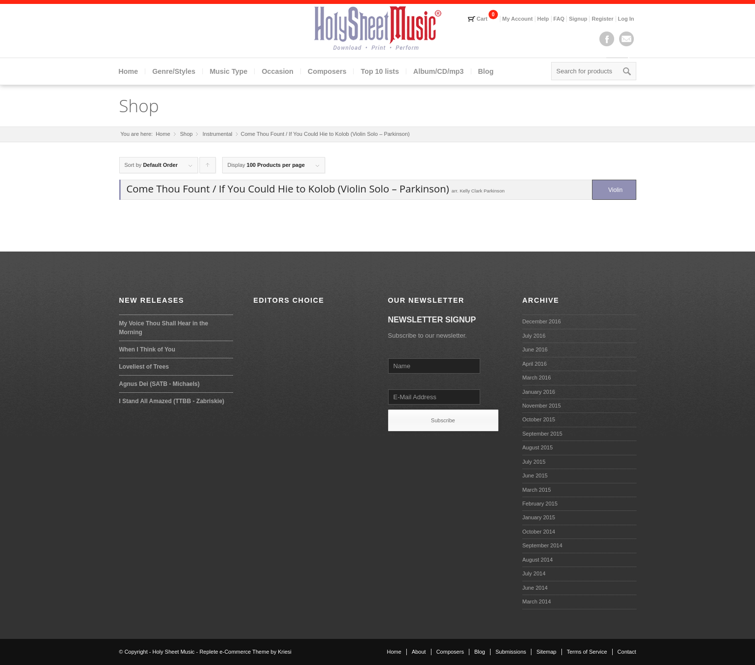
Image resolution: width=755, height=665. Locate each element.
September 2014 (542, 545)
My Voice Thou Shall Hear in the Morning (163, 328)
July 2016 (534, 336)
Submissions (510, 652)
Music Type (229, 71)
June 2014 (535, 588)
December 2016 (542, 321)
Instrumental (217, 134)
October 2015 (539, 419)
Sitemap (546, 652)
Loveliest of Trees (144, 366)
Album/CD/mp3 (438, 71)
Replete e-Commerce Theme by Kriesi (245, 652)
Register (602, 19)
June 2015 (535, 475)
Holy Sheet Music (174, 652)
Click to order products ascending (208, 167)
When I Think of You (147, 349)
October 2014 (539, 532)
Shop (139, 105)
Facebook (607, 39)
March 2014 (537, 601)
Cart (482, 19)
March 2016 (537, 377)
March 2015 (537, 490)
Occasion (277, 71)
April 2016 (535, 364)
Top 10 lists (380, 71)
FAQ (559, 19)
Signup (578, 19)
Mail (626, 39)
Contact (627, 652)
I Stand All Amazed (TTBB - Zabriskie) (172, 401)
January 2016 (539, 392)
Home (128, 71)
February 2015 (540, 504)
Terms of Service (587, 652)
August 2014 (538, 560)
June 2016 (535, 349)
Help (543, 19)
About (419, 652)
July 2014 (534, 573)
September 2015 (542, 434)
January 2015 (539, 517)
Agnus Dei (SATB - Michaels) (159, 383)
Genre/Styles (173, 71)
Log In (626, 19)
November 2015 (542, 406)
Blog (486, 71)
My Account (517, 19)
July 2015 (534, 462)
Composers (327, 71)
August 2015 (538, 447)
